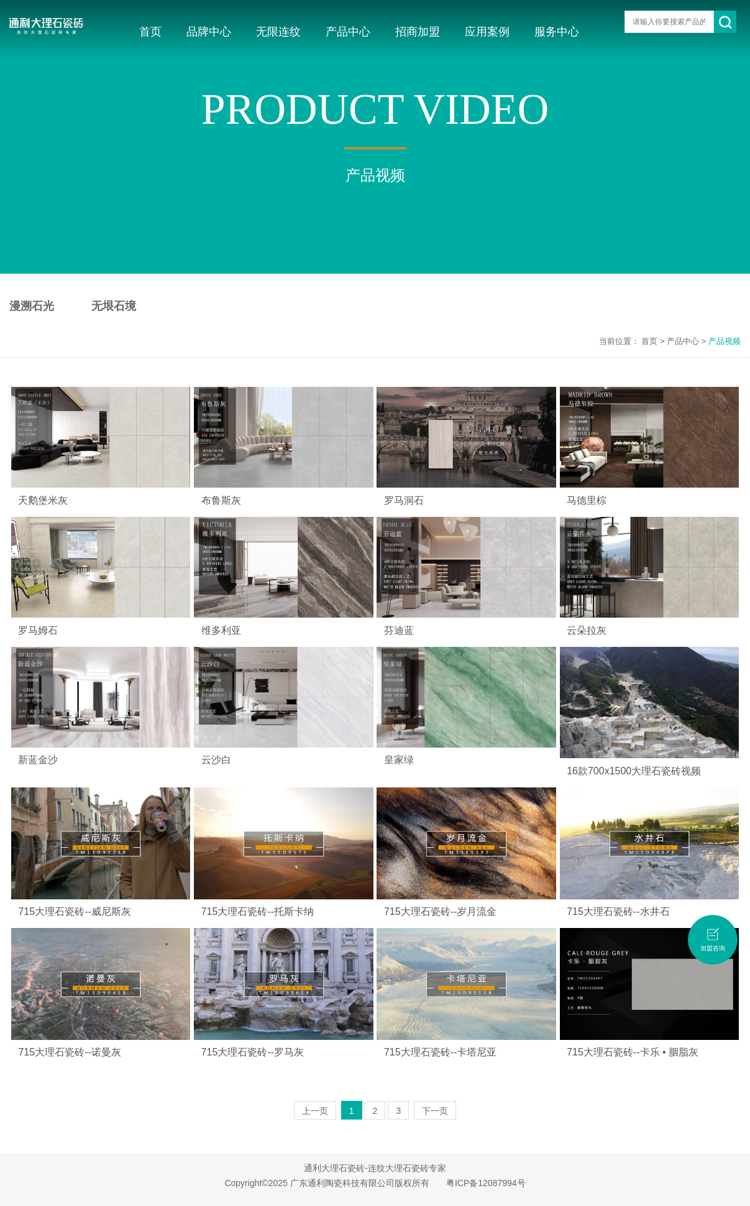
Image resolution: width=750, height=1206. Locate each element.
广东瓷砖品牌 (180, 1194)
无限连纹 (278, 32)
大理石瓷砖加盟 (402, 1194)
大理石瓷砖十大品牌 (238, 1194)
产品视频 (724, 341)
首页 (150, 32)
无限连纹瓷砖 (351, 1194)
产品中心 (348, 32)
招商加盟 (417, 32)
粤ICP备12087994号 (486, 1183)
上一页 (315, 1111)
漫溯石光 (31, 306)
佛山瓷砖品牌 (453, 1194)
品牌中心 (208, 32)
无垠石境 (113, 306)
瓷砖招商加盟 (609, 1194)
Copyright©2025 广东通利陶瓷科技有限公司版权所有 (326, 1183)
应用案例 (487, 32)
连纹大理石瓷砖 (301, 1194)
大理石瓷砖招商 (559, 1194)
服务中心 (556, 32)
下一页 (435, 1111)
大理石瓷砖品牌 (504, 1194)
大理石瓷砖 (136, 1194)
